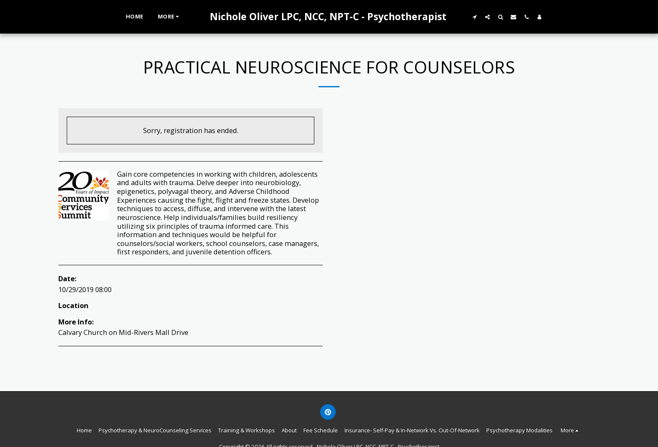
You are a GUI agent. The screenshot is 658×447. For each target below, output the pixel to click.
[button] (474, 17)
